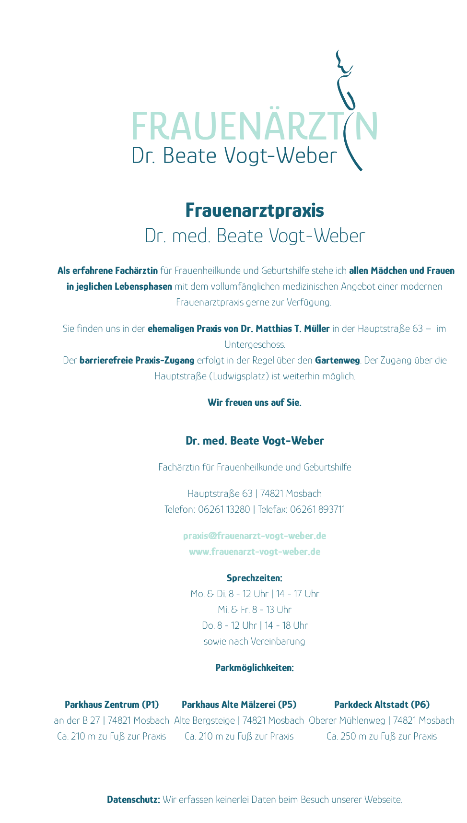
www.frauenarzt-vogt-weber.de (254, 551)
